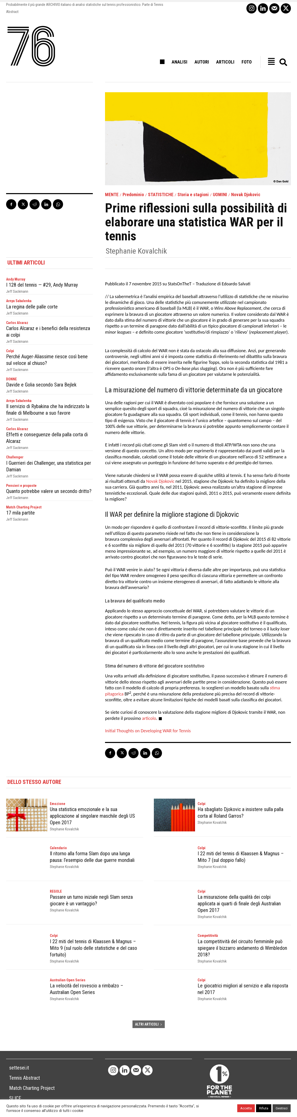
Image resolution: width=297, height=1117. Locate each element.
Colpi (10, 351)
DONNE (11, 379)
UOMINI (220, 194)
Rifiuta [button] (263, 1108)
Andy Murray (15, 279)
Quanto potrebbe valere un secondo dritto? (49, 491)
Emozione (57, 804)
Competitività (208, 936)
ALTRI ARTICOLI (148, 1024)
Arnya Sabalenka (19, 301)
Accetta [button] (246, 1108)
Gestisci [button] (282, 1108)
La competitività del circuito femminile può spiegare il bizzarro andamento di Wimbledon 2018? (242, 948)
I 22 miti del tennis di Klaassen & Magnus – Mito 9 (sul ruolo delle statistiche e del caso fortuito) (93, 948)
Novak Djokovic (245, 194)
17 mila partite (20, 513)
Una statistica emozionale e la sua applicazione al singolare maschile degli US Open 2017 (92, 816)
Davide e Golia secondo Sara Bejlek (41, 385)
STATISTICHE (160, 194)
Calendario (58, 848)
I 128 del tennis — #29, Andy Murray (42, 285)
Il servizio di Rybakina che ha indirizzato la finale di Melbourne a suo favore (47, 409)
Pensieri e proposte (21, 486)
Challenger (14, 457)
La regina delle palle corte (32, 307)
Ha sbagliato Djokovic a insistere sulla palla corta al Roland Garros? (240, 812)
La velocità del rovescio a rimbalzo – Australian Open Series (86, 989)
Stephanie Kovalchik (136, 251)
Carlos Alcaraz (17, 323)
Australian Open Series (67, 980)
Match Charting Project (23, 507)
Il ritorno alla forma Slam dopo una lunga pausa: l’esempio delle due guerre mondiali (92, 856)
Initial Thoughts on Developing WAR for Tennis (148, 731)
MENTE (111, 194)
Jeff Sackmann (17, 291)
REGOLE (56, 891)
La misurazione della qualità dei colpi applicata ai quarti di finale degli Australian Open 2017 (239, 903)
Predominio (133, 194)
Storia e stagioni (193, 194)
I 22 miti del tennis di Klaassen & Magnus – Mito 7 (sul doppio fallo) (241, 856)
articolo (149, 718)
